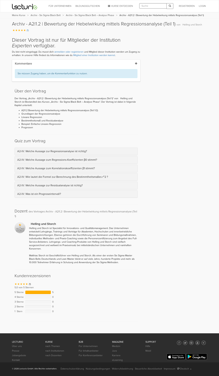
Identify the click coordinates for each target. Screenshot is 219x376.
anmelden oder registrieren (68, 51)
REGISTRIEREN (187, 6)
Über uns (17, 346)
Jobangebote (19, 355)
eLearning (117, 360)
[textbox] (153, 6)
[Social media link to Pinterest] (191, 343)
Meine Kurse (18, 15)
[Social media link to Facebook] (179, 343)
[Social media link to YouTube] (197, 343)
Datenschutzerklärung (72, 368)
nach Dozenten (53, 355)
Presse (15, 350)
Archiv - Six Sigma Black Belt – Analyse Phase (90, 15)
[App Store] (176, 357)
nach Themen (52, 346)
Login (202, 6)
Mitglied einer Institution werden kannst (94, 55)
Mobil (148, 350)
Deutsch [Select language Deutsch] (184, 368)
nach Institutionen (54, 350)
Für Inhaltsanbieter (89, 350)
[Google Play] (196, 356)
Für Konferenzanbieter (91, 355)
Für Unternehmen (88, 346)
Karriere (116, 355)
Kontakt (16, 360)
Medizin (116, 346)
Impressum (169, 368)
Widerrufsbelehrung (122, 368)
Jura (114, 350)
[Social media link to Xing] (204, 343)
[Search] (169, 6)
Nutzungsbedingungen (98, 368)
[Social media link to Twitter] (185, 343)
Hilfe (147, 346)
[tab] (76, 151)
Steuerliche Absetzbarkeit (148, 368)
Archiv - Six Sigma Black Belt (46, 15)
